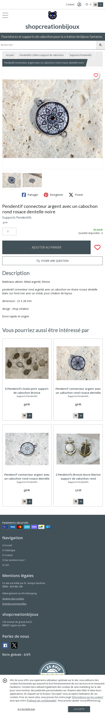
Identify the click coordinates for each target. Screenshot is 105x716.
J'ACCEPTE (79, 709)
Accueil (10, 55)
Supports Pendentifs (80, 55)
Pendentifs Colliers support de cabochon (42, 55)
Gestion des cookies (13, 598)
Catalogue (8, 550)
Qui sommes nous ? (13, 560)
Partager (30, 195)
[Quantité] (9, 231)
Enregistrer (53, 195)
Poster (76, 195)
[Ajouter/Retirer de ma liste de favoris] (97, 247)
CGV (5, 565)
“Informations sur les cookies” (87, 697)
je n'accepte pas (26, 709)
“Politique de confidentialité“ (41, 700)
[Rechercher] (100, 45)
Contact (70, 4)
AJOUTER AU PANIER (46, 247)
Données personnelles (14, 603)
